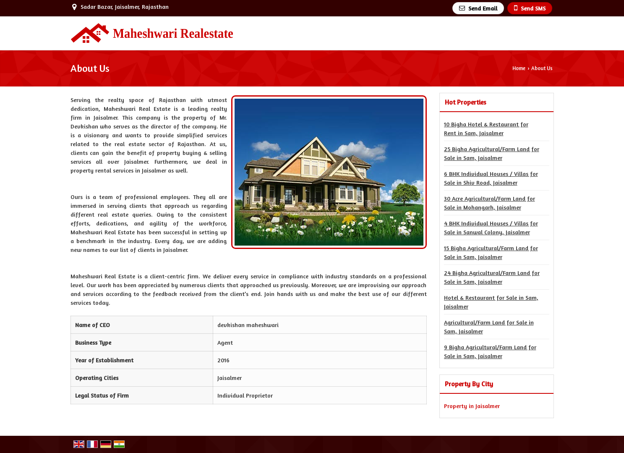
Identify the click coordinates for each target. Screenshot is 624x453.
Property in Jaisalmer (472, 405)
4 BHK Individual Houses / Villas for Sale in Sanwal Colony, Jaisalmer (491, 228)
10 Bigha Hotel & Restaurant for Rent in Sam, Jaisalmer (486, 128)
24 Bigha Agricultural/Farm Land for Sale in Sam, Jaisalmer (492, 277)
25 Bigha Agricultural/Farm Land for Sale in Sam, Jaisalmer (491, 153)
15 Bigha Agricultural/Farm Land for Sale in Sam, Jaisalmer (491, 252)
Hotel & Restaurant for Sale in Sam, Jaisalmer (491, 302)
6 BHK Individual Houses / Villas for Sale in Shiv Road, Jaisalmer (491, 178)
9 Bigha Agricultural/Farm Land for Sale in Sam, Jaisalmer (490, 351)
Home (518, 68)
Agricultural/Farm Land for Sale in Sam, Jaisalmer (489, 327)
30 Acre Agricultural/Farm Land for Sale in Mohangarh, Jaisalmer (489, 203)
